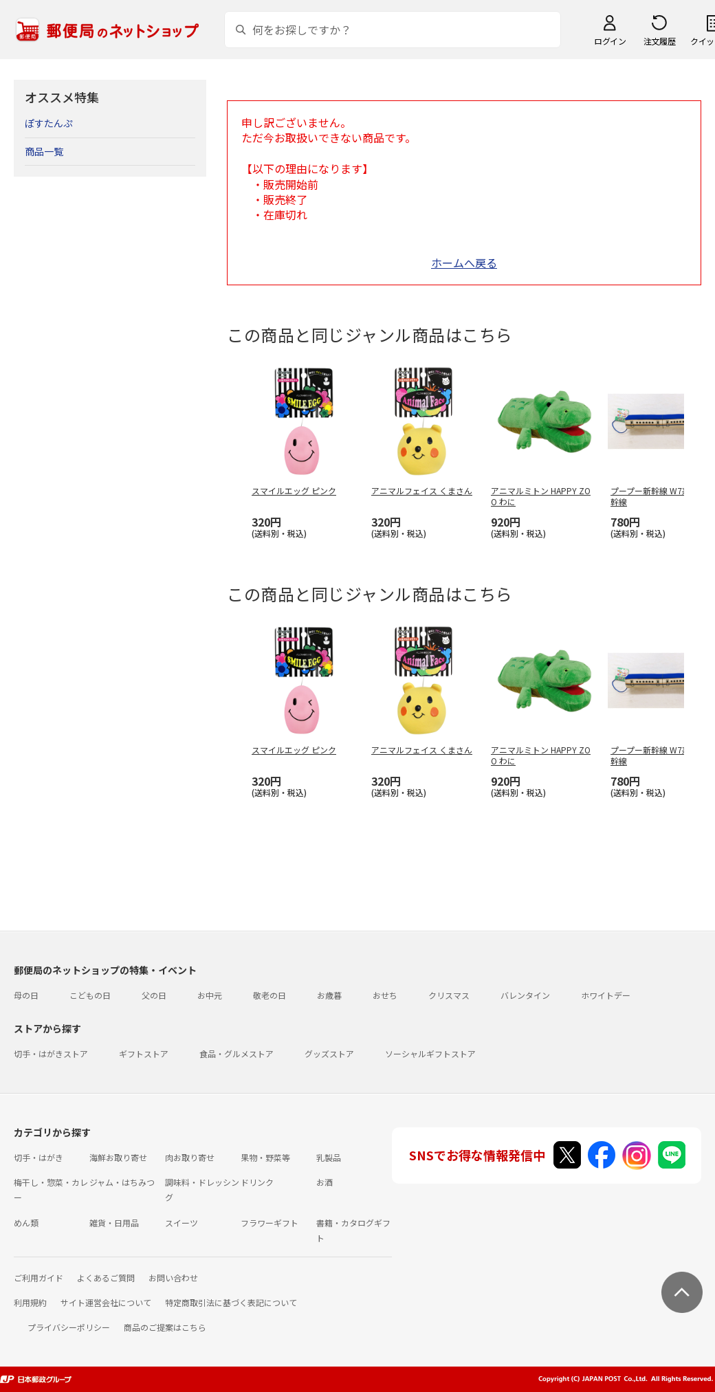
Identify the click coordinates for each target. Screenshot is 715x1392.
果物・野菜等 (265, 1157)
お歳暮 (329, 995)
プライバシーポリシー (69, 1327)
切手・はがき (38, 1157)
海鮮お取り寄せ (118, 1157)
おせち (385, 995)
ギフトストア (143, 1053)
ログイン (610, 41)
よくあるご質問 (106, 1277)
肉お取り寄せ (189, 1157)
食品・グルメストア (236, 1053)
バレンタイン (525, 995)
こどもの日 (90, 995)
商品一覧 (44, 151)
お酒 (324, 1182)
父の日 (154, 995)
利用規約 (30, 1302)
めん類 (26, 1222)
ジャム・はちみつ (122, 1182)
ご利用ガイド (38, 1277)
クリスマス (449, 995)
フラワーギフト (269, 1222)
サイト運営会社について (105, 1302)
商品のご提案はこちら (165, 1327)
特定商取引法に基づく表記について (231, 1302)
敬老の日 (269, 995)
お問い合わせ (173, 1277)
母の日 (26, 995)
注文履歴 (659, 41)
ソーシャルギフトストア (430, 1053)
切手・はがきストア (51, 1053)
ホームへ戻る (464, 262)
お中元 (209, 995)
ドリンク (257, 1182)
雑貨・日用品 (114, 1222)
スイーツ (181, 1222)
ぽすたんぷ (49, 123)
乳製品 (328, 1157)
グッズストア (329, 1053)
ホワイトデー (605, 995)
